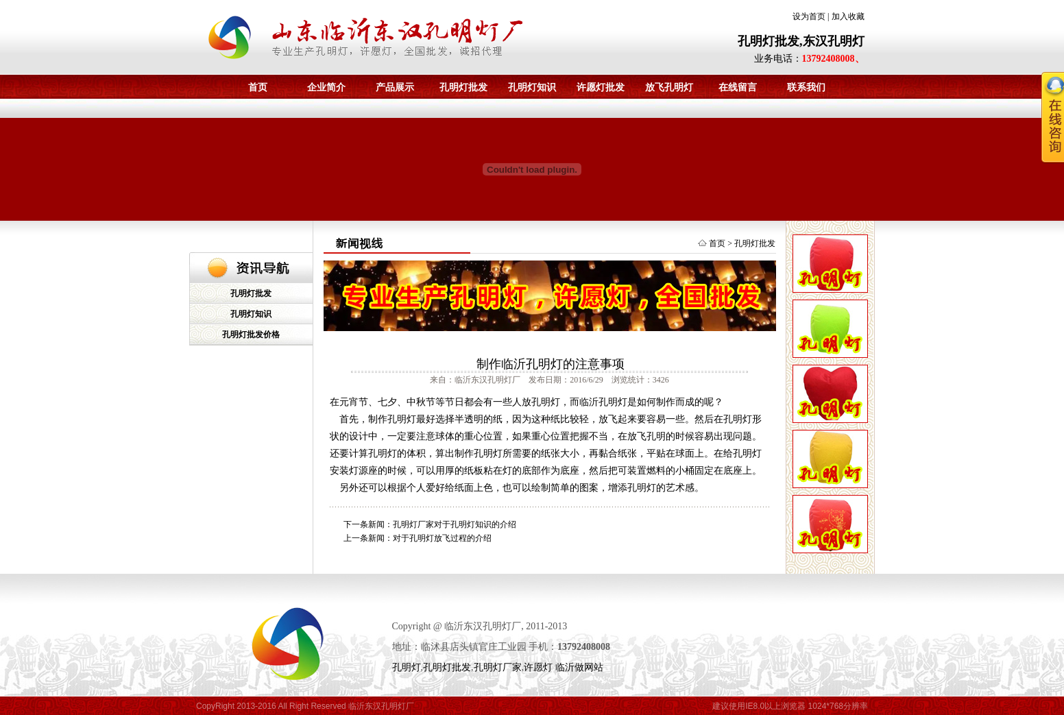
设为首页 (809, 16)
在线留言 (737, 87)
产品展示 (395, 87)
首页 (257, 87)
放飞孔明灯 (669, 87)
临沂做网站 (579, 667)
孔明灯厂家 (498, 667)
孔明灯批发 (463, 87)
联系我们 (806, 87)
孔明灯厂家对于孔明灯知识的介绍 (454, 524)
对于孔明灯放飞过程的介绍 (442, 538)
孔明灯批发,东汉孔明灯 (801, 41)
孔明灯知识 (532, 87)
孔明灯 (406, 667)
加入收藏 (848, 16)
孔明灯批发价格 (251, 334)
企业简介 (326, 87)
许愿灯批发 (601, 87)
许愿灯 (538, 667)
